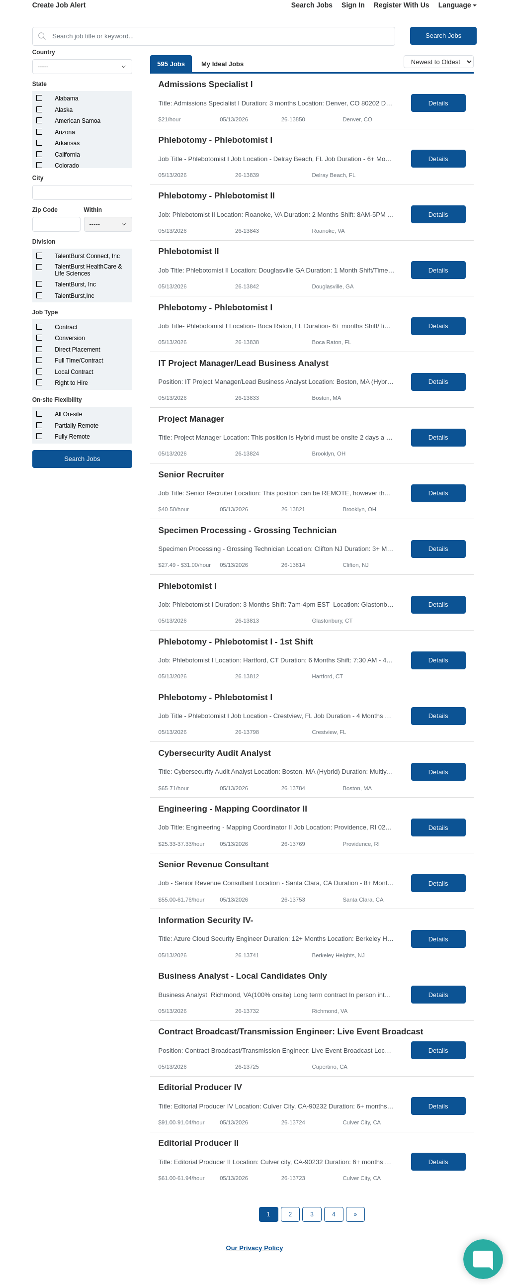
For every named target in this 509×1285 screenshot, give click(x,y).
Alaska (64, 109)
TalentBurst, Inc (75, 284)
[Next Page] (355, 1214)
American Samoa (77, 120)
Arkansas (67, 143)
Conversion (70, 338)
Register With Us (401, 5)
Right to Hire (71, 382)
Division (44, 241)
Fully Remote (72, 436)
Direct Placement (77, 349)
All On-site (68, 414)
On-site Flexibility (57, 399)
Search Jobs (312, 5)
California (67, 154)
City (38, 178)
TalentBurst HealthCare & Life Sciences (88, 270)
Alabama (66, 98)
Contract (66, 327)
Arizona (65, 132)
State (39, 84)
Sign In (353, 5)
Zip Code (45, 209)
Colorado (67, 165)
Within (93, 209)
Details (438, 103)
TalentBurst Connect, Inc (87, 256)
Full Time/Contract (79, 360)
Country (43, 52)
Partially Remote (76, 425)
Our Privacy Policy (254, 1248)
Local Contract (74, 371)
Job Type (45, 312)
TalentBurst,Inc (74, 295)
